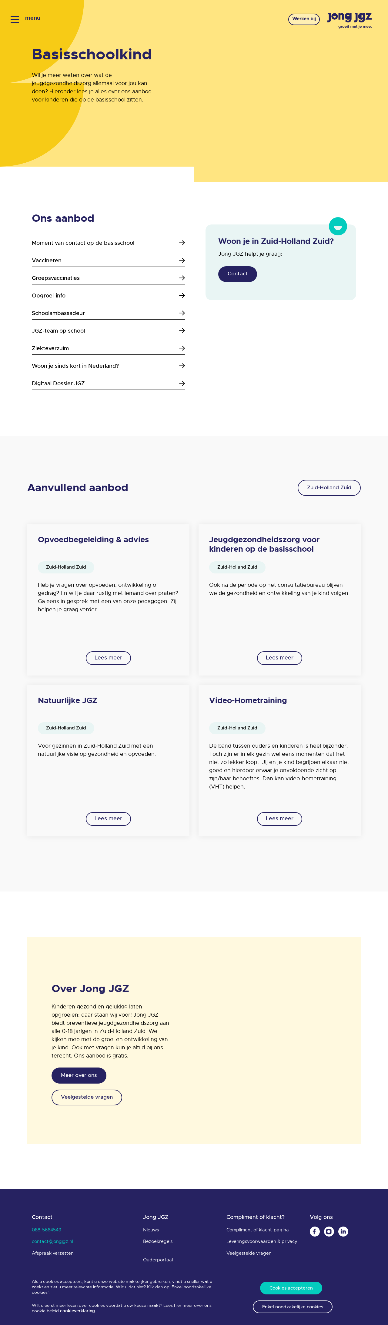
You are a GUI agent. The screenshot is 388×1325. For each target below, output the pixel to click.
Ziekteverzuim (108, 348)
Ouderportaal (158, 1261)
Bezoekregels (157, 1243)
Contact (239, 274)
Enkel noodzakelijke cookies (292, 1306)
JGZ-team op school (108, 331)
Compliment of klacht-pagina (257, 1231)
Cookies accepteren (291, 1286)
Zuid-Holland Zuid (326, 488)
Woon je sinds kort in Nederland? (108, 366)
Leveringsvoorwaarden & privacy (261, 1243)
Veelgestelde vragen (89, 1101)
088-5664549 (46, 1231)
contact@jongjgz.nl (52, 1243)
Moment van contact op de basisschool (108, 243)
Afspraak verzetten (53, 1254)
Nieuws (151, 1231)
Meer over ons (80, 1077)
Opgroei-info (108, 296)
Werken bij (299, 20)
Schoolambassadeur (108, 313)
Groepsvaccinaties (108, 278)
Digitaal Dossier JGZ (108, 384)
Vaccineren (108, 261)
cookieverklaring (77, 1309)
